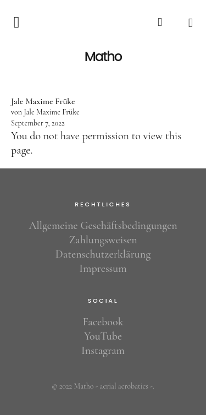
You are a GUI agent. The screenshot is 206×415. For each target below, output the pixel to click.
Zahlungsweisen (103, 240)
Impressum (102, 268)
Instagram (103, 350)
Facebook (103, 322)
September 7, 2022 (38, 123)
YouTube (103, 336)
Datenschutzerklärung (103, 254)
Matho (103, 57)
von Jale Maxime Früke (45, 112)
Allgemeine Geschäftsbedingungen (103, 225)
